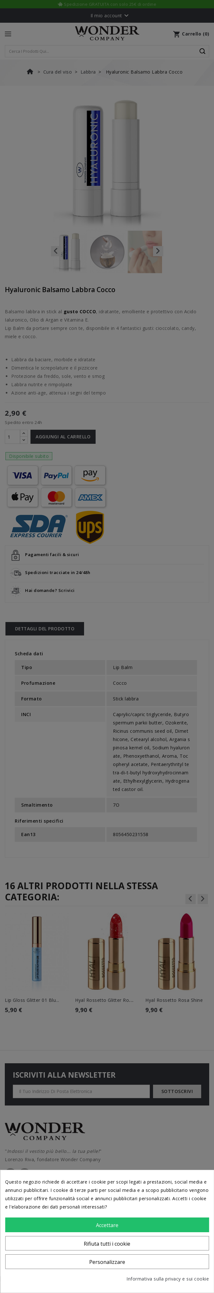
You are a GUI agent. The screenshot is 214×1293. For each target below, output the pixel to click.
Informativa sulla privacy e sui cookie (167, 1279)
